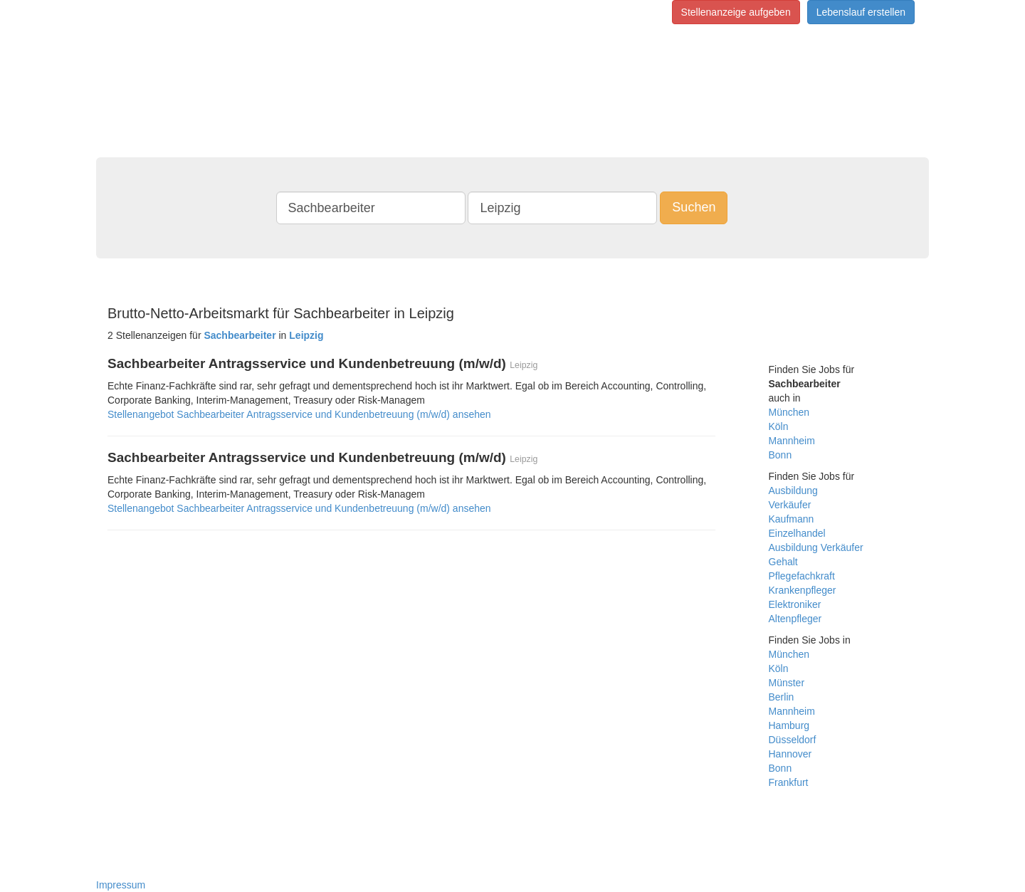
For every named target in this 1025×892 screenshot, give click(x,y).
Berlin (781, 697)
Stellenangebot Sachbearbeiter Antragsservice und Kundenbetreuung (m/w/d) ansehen (299, 414)
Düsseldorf (792, 739)
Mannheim (792, 440)
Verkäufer (790, 504)
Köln (779, 426)
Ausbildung (793, 490)
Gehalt (783, 561)
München (789, 412)
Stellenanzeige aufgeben (736, 12)
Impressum (120, 885)
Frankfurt (789, 782)
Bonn (780, 455)
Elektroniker (795, 604)
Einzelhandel (797, 533)
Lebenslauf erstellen (860, 12)
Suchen (693, 207)
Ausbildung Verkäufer (816, 547)
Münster (787, 682)
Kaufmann (791, 519)
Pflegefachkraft (802, 576)
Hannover (790, 754)
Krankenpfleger (802, 590)
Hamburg (789, 725)
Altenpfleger (795, 618)
